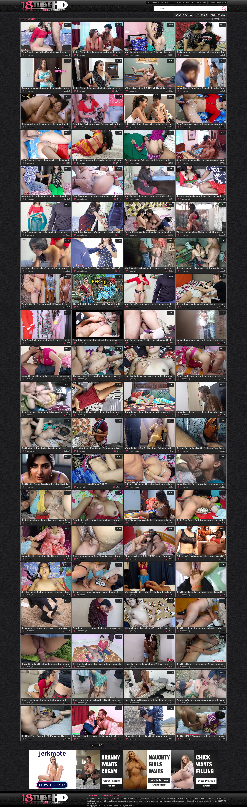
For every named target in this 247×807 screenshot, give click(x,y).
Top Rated (201, 15)
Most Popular (218, 15)
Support (94, 795)
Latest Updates (184, 15)
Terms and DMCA (111, 795)
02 (100, 745)
